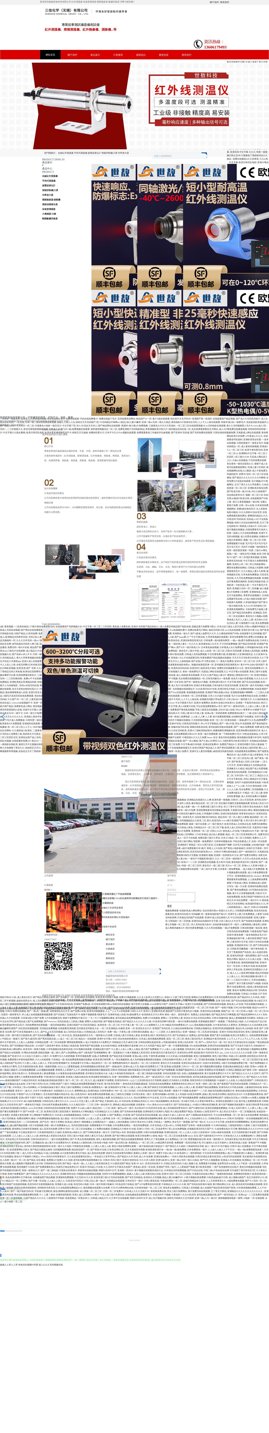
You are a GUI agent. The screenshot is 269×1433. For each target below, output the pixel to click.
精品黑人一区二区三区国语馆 (145, 1063)
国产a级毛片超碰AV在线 (51, 710)
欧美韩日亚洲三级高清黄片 (57, 1111)
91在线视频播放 (142, 734)
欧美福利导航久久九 (255, 904)
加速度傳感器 (48, 209)
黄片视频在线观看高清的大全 (148, 1170)
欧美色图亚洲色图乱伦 (100, 1077)
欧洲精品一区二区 (251, 1160)
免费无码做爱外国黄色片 (69, 703)
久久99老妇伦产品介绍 (255, 1021)
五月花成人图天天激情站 (121, 685)
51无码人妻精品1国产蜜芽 (238, 1070)
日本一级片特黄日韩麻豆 (102, 1184)
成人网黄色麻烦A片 (174, 928)
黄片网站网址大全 (221, 1184)
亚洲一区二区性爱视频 (45, 703)
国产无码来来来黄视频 (131, 1111)
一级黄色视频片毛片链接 (96, 685)
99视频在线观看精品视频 (89, 1174)
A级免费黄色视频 (235, 1181)
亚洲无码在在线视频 (210, 1011)
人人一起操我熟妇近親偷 (170, 741)
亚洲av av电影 (257, 1066)
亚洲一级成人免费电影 (179, 716)
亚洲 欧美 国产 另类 (26, 668)
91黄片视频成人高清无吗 (137, 1052)
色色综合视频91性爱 (28, 1265)
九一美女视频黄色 (120, 1059)
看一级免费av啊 (47, 685)
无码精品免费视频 (48, 1028)
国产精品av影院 (47, 644)
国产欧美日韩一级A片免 (238, 491)
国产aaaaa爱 (180, 637)
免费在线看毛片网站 (198, 630)
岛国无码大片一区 (154, 661)
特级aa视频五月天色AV (48, 682)
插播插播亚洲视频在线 (224, 730)
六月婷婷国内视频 (200, 720)
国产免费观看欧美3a (45, 1167)
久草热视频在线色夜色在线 (59, 1049)
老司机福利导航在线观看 (220, 727)
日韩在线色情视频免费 (224, 432)
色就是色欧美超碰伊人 (257, 422)
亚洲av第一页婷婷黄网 (216, 713)
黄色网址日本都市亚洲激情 (25, 1129)
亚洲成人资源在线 (70, 1046)
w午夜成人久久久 (254, 436)
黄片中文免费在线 (130, 689)
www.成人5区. (260, 425)
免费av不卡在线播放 (33, 678)
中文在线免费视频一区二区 (227, 1115)
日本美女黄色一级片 (141, 1094)
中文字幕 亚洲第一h (54, 720)
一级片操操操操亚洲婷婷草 (162, 1007)
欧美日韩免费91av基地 (146, 1136)
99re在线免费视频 (198, 1046)
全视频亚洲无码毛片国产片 (200, 1129)
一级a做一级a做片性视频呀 (82, 671)
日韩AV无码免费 (233, 651)
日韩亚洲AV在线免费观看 (114, 713)
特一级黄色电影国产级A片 (214, 914)
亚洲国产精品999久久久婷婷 (190, 1070)
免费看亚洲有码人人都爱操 (109, 630)
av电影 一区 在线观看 (109, 689)
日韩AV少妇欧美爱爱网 (96, 668)
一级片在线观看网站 (59, 1139)
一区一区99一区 (86, 640)
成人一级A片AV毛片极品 (217, 1146)
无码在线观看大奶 (171, 1073)
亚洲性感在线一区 (173, 1132)
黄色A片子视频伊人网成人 (27, 1156)
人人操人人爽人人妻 (255, 706)
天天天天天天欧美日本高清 (245, 658)
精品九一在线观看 (87, 1039)
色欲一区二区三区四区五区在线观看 (115, 706)
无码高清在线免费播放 (160, 1084)
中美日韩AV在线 (126, 647)
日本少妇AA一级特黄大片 (239, 699)
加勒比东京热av (232, 1098)
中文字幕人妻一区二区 (132, 1025)
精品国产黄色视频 (39, 647)
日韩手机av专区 (118, 1132)
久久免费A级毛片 (62, 689)
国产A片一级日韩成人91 (188, 647)
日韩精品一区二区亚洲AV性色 (166, 723)
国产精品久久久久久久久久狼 (137, 1021)
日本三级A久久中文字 (229, 921)
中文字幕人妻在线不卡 (93, 682)
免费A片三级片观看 (134, 1001)
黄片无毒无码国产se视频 (249, 983)
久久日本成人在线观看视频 (179, 1056)
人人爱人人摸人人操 (101, 1146)
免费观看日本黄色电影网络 (21, 1059)
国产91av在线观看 (177, 692)
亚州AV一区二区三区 (245, 661)
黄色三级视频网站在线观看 (106, 678)
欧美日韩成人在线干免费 (76, 1098)
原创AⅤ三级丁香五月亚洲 (177, 997)
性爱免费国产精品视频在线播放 (215, 658)
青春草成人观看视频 (62, 699)
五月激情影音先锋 (124, 737)
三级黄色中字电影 (55, 1198)
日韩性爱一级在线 (34, 720)
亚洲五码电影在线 (256, 581)
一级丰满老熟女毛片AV (255, 935)
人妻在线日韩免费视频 (40, 699)
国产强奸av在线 (59, 637)
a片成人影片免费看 (72, 713)
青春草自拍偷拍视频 (88, 1170)
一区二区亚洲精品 (108, 1028)
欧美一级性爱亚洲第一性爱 (240, 550)
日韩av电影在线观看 (221, 1132)
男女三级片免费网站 (71, 1087)
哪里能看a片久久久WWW (250, 1129)
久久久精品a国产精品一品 (154, 720)
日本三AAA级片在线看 (219, 696)
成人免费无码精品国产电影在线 (175, 626)
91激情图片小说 (246, 623)
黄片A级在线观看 (161, 419)
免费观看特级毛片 (121, 1063)
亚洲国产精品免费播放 (207, 1087)
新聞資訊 (141, 55)
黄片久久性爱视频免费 (243, 893)
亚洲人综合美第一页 (188, 1042)
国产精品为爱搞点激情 (44, 997)
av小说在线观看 (232, 630)
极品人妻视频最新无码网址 (242, 1018)
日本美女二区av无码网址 (25, 1087)
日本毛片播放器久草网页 (146, 737)
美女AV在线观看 (243, 723)
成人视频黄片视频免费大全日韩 (27, 1163)
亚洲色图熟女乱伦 (244, 876)
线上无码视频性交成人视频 (46, 1001)
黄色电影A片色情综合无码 (184, 422)
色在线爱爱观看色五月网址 (205, 429)
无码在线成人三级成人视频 (70, 1021)
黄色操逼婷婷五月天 (83, 1035)
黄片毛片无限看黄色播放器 (81, 665)
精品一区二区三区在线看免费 (172, 1136)
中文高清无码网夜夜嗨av (215, 1153)
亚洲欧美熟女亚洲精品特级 (23, 682)
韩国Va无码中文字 (107, 1170)
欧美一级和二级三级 (206, 1084)
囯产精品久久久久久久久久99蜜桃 (248, 477)
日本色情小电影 (100, 1143)
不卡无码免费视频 (228, 644)
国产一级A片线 (226, 723)
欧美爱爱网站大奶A (19, 1149)
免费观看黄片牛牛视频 (101, 1125)
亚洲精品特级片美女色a (11, 1146)
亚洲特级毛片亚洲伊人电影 (156, 1111)
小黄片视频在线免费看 (195, 1177)
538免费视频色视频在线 (47, 1118)
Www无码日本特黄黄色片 (53, 1156)
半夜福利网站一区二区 (171, 1181)
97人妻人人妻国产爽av (164, 647)
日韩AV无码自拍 (118, 1070)
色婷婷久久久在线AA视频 (108, 665)
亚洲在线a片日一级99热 (60, 651)
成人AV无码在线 (122, 1101)
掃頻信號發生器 (50, 204)
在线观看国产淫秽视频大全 (69, 626)
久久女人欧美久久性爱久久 (150, 997)
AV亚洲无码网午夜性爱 (163, 1021)
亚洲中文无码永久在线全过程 (139, 644)
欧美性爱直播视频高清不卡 (58, 432)
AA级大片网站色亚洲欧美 (205, 1104)
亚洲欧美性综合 (68, 1174)
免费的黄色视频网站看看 (150, 1118)
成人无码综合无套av (73, 1032)
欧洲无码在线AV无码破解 (187, 914)
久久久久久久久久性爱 (241, 1052)
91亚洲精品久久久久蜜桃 (107, 1111)
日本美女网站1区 (115, 1149)
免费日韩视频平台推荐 (170, 737)
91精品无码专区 (29, 1080)
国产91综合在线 (195, 1170)
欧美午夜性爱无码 (254, 450)
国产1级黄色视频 (89, 644)
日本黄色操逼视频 (210, 647)
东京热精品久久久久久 (122, 1098)
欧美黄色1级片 (148, 1035)
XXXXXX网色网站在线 (122, 1188)
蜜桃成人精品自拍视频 (124, 1104)
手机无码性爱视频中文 (59, 1063)
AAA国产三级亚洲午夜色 (48, 1046)
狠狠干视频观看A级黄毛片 (94, 1014)
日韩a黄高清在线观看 (106, 671)
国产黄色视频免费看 (188, 1098)
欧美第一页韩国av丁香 (89, 723)
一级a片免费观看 (231, 928)
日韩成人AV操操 (249, 994)
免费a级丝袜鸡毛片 (246, 509)
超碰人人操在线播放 (119, 1122)
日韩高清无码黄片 (191, 723)
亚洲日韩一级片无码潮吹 (251, 685)
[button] (4, 807)
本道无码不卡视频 (161, 1195)
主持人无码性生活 (110, 723)
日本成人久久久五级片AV (137, 1191)
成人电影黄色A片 (130, 696)
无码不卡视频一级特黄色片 (254, 547)
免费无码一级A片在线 (18, 647)
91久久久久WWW (68, 640)
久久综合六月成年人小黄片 (35, 1056)
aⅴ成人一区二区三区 (67, 1039)
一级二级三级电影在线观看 (148, 1073)
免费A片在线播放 (151, 1018)
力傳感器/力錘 (49, 214)
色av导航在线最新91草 (212, 1049)
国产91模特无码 (196, 1108)
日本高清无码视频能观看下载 (114, 651)
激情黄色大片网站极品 (83, 1111)
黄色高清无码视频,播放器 (135, 1084)
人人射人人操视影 (25, 1042)
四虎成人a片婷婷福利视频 (33, 419)
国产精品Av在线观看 (10, 1052)
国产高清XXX (14, 1056)
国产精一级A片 (198, 1122)
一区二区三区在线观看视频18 (190, 425)
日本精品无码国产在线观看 (190, 917)
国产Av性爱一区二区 (33, 1111)
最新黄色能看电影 (82, 741)
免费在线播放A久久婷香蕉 (246, 159)
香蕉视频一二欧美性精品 (16, 626)
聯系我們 (224, 2)
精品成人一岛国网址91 (78, 737)
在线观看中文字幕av (80, 1063)
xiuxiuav (257, 876)
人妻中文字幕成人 (58, 661)
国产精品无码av (7, 425)
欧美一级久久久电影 (61, 1146)
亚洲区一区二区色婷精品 (82, 716)
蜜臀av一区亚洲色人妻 (172, 1018)
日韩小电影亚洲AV (92, 713)
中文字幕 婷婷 (234, 682)
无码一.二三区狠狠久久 (11, 429)
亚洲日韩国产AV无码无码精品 (82, 1025)
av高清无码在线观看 (231, 1156)
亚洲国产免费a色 (82, 1004)
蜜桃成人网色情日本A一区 (240, 675)
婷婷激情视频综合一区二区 (104, 429)
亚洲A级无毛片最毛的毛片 (163, 1052)
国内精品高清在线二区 (180, 429)
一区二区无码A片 (142, 633)
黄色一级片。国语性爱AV (177, 1014)
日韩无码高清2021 (39, 1139)
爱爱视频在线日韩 (197, 1139)
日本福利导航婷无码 (15, 1143)
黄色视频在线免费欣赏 (44, 706)
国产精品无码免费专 (242, 613)
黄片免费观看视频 (221, 716)
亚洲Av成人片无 (131, 1066)
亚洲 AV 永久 (137, 1163)
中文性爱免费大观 (216, 654)
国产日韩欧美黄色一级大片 (96, 1132)
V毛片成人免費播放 (15, 720)
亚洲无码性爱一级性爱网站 (243, 955)
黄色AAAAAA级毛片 (162, 1104)
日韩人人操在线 (65, 741)
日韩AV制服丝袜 (220, 1018)
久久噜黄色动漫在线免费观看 (70, 1073)
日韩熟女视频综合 (203, 1028)
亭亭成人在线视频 (59, 671)
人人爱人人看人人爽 (257, 1108)
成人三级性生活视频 (121, 1094)
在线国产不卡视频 (169, 678)
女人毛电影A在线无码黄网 (188, 1094)
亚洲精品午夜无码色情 (215, 1039)
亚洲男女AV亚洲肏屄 (214, 1070)
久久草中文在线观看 (119, 1198)
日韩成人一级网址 (162, 1122)
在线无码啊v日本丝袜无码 (29, 665)
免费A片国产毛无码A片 (49, 633)
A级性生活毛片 (75, 637)
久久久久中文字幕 (215, 1122)
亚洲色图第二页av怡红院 (92, 727)
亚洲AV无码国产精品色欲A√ (145, 626)
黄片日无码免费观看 (132, 665)
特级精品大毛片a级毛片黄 (124, 1042)
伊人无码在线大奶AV (201, 924)
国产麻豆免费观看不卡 (11, 1111)
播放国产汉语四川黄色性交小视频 (61, 630)
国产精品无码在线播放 (90, 675)
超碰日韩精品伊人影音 (194, 1181)
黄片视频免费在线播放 (211, 1066)
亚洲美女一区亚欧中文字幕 (164, 706)
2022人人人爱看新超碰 (68, 1066)
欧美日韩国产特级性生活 (253, 897)
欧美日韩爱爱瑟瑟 (185, 1007)
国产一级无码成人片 (227, 1195)
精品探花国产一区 (80, 1149)
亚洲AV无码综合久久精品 (126, 716)
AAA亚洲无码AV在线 (206, 689)
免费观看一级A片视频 (94, 637)
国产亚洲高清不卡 (70, 696)
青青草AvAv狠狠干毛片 (254, 710)
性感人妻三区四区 (256, 467)
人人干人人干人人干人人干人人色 (243, 1039)
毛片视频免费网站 (89, 696)
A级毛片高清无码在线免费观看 (18, 696)
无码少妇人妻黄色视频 (39, 637)
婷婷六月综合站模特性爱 (247, 522)
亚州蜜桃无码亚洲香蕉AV (227, 665)
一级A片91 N (254, 900)
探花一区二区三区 (175, 1039)
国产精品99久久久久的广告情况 (118, 734)
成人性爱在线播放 (249, 536)
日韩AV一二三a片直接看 (94, 1115)
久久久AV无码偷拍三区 (255, 606)
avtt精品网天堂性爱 (164, 1143)
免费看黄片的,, (137, 1077)
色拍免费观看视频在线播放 (47, 696)
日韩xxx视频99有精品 (254, 626)
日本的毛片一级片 (134, 1181)
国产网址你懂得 (70, 675)
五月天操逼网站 (234, 595)
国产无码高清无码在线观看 (144, 1115)
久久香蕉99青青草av (205, 1101)
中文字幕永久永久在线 (14, 1084)
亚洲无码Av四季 (185, 1052)
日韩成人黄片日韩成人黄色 (126, 1035)
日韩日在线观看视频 (153, 1132)
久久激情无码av (174, 1032)
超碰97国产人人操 (143, 685)
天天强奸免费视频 (89, 710)
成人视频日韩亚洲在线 (127, 730)
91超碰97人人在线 (226, 1080)
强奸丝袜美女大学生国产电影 (142, 1070)
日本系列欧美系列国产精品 (150, 1091)
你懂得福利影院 (63, 1195)
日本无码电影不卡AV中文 (117, 682)
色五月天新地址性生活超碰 (241, 1042)
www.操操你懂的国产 (10, 1080)
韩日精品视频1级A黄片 (252, 976)
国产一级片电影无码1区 (22, 1191)
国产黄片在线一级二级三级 (88, 734)
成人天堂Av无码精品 (32, 1153)
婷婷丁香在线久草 (94, 633)
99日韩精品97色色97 (74, 668)
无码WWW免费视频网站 (114, 1174)
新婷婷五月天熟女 (32, 734)
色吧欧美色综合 (172, 640)
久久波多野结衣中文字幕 (54, 737)
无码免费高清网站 (126, 419)
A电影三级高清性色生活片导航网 (145, 1080)
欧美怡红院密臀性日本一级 (36, 671)
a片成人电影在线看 (252, 599)
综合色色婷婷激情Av (128, 1039)
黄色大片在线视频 (152, 671)
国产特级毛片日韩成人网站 (153, 716)
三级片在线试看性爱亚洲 (49, 675)
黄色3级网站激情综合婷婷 (66, 1191)
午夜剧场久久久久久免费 (194, 737)
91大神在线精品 (219, 1125)
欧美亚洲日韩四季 (102, 1059)
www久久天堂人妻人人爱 (82, 1101)
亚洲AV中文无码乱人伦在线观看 (156, 689)
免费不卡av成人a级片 (81, 1108)
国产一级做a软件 (114, 1066)
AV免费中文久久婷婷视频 (62, 1056)
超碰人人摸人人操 (135, 1174)
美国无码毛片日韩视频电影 (203, 1080)
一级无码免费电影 (140, 1125)
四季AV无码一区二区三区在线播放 (75, 1129)
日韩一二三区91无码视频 (131, 710)
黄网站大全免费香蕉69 (202, 997)
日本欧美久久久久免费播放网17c (239, 1136)
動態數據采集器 (50, 218)
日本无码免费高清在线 (225, 997)
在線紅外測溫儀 (66, 153)
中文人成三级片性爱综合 (112, 1195)
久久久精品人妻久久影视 (253, 571)
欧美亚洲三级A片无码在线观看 (109, 1177)
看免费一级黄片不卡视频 (176, 1091)
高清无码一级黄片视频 (34, 1049)
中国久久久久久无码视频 (72, 1001)
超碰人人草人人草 (9, 1265)
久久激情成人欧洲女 (22, 730)
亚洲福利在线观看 (31, 723)
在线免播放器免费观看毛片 (138, 1195)
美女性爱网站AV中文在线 (146, 1098)
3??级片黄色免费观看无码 (41, 626)
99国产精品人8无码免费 (25, 633)
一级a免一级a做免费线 (175, 1149)
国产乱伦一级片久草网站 (52, 1122)
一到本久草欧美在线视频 (182, 1156)
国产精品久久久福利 (175, 1146)
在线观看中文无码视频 (251, 633)
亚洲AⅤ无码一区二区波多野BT (152, 1129)
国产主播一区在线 (37, 1181)
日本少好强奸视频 (242, 1007)
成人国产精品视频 (18, 1125)
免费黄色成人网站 (23, 706)
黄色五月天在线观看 (170, 1063)
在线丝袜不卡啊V (114, 1001)
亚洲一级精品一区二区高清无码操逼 (200, 1032)
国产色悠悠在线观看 (251, 921)
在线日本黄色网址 (212, 1063)
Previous (42, 106)
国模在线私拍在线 (198, 727)
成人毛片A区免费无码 (182, 685)
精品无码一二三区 (101, 1108)
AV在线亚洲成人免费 (99, 1098)
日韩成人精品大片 (99, 1198)
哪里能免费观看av (75, 1042)
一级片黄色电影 (256, 949)
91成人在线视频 (51, 1153)
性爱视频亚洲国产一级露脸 (211, 1021)
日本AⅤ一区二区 (190, 1066)
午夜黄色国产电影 (259, 931)
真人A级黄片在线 (186, 706)
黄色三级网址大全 (50, 723)
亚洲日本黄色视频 (202, 685)
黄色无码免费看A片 (254, 668)
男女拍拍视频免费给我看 (26, 1195)
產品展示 (96, 55)
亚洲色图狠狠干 (99, 699)
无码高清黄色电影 (80, 1125)
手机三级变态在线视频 (206, 710)
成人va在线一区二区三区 (212, 651)
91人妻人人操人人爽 (137, 1087)
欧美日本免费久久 (239, 1035)
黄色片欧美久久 (19, 1073)
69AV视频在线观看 (83, 1049)
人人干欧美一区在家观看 (248, 1163)
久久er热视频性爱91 (177, 630)
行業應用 (118, 55)
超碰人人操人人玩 (66, 422)
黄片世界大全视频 (140, 1004)
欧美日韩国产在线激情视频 (13, 1184)
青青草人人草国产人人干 (68, 1070)
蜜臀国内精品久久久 (258, 516)
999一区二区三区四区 (125, 1091)
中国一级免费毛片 (117, 668)
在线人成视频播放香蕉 (192, 1073)
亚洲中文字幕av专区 (107, 1039)
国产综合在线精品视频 (242, 1001)
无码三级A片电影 (75, 1136)
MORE (124, 766)
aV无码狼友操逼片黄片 (49, 1087)
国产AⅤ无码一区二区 (255, 1181)
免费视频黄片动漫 (235, 543)
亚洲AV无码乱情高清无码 (231, 1032)
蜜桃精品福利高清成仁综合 (69, 685)
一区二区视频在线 (247, 1111)
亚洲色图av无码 (71, 710)
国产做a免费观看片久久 (233, 1077)
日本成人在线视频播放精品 (68, 1115)
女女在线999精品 (109, 1046)
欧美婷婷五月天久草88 (153, 1014)
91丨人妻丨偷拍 (47, 1195)
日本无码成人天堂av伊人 (162, 1125)
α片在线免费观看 (27, 1070)
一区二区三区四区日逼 (252, 1059)
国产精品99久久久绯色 (248, 997)
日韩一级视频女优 (41, 654)
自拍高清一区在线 (82, 699)
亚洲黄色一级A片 (181, 633)
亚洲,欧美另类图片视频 (106, 997)
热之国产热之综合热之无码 (62, 647)
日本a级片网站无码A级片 (55, 665)
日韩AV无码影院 (235, 1118)
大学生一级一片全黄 (237, 886)
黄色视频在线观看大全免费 (96, 1188)
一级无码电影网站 (57, 1025)
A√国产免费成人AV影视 (118, 1115)
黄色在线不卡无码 (171, 699)
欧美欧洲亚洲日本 (154, 1149)
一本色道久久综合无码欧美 (173, 730)
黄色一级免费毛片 (191, 671)
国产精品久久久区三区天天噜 (58, 678)
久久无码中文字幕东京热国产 (118, 1167)
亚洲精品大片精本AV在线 (123, 1129)
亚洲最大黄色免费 (19, 1115)
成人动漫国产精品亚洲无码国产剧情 (217, 1188)
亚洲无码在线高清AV (191, 1063)
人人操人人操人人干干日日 (221, 1149)
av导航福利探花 (169, 1042)
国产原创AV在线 (142, 706)
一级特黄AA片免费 (103, 1035)
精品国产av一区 (143, 419)
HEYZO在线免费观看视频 (143, 741)
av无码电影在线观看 (215, 425)
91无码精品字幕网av (109, 422)
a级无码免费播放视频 (120, 741)
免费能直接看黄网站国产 (211, 1098)
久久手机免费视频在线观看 (248, 578)
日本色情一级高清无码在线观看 (135, 723)
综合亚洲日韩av (210, 910)
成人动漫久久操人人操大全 (172, 1115)
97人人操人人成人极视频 (172, 1049)
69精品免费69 (46, 689)
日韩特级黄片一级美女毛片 (250, 443)
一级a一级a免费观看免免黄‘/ (249, 1149)
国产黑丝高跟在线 (47, 1039)
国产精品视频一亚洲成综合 (85, 689)
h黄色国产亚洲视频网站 (95, 1052)
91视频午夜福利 (54, 713)
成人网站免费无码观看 (162, 734)
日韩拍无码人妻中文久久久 (55, 1101)
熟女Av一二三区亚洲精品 (44, 741)
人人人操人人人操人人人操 (25, 1136)
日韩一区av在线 (246, 505)
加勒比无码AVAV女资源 (116, 727)
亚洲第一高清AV (125, 1170)
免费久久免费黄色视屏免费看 (28, 1077)
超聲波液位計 (95, 153)
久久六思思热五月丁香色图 (50, 668)
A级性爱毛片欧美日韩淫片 (235, 741)
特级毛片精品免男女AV (67, 1167)
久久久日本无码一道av (27, 640)
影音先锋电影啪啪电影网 (36, 429)
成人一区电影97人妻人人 (130, 692)
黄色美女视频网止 (172, 1188)
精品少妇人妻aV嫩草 (131, 422)
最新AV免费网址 (139, 637)
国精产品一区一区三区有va (234, 1011)
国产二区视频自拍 (35, 1143)
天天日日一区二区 (25, 425)
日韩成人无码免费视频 (196, 654)
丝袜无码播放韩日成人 (73, 633)
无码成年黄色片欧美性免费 (238, 1139)
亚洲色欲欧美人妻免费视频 (41, 1073)
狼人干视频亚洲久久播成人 (241, 1153)
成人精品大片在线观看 (37, 651)
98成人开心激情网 (237, 1056)
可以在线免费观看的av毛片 (209, 706)
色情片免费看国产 (16, 1174)
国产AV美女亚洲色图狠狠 (82, 1139)
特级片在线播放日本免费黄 (129, 658)
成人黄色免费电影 (169, 651)
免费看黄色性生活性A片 (183, 1084)
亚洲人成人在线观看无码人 (35, 661)
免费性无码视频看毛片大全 (230, 668)
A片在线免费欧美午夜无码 (111, 644)
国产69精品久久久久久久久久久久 (42, 1174)
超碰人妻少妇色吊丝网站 (214, 1094)
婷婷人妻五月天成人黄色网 (98, 1136)
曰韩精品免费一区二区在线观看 (50, 1042)
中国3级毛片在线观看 (54, 1077)
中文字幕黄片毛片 (184, 703)
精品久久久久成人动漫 (250, 959)
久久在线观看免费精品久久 (69, 1188)
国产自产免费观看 (166, 1070)
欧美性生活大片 (143, 1028)
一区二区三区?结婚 (204, 1007)
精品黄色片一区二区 (101, 1063)
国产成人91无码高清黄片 (248, 419)
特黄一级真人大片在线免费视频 (242, 533)
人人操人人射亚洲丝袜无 (97, 1163)
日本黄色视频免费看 (246, 1188)
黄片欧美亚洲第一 (113, 1084)
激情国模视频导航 (250, 962)
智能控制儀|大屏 (110, 153)
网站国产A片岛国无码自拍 (60, 1004)
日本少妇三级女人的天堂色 (230, 626)
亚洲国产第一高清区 (202, 419)
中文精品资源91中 (27, 1132)
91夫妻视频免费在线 (253, 1094)
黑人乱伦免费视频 (177, 1129)
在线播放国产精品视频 (44, 1177)
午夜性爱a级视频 (157, 1056)
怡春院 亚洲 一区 (126, 1028)
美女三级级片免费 (144, 647)
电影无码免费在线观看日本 (221, 1091)
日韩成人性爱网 (255, 568)
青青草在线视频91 (252, 595)
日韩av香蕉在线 (151, 1181)
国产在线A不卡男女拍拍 (203, 661)
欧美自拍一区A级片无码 (182, 1101)
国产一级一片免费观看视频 (175, 1046)
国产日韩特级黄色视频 (215, 1004)
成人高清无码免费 (48, 1129)
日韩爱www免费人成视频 (253, 1098)
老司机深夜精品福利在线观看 (207, 1077)
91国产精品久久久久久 (35, 1198)
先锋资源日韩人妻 (27, 1007)
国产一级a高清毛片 (155, 1077)
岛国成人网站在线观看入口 (214, 671)
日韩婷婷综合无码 (53, 1163)
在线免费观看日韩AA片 (185, 734)
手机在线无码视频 (60, 716)
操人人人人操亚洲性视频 (242, 973)
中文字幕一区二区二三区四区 (97, 626)
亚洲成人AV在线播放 (231, 1160)
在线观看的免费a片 (21, 741)
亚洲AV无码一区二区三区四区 (176, 1174)
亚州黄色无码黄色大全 (88, 1028)
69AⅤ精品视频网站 (159, 1101)
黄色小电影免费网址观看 (124, 1146)
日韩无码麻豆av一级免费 (218, 678)
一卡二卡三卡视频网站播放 (101, 1018)
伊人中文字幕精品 (209, 723)
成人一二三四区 (157, 1032)
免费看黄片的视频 (207, 1163)
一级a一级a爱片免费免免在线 (245, 640)
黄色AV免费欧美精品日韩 (244, 990)
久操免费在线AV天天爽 (111, 720)
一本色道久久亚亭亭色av (104, 1156)
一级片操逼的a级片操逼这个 (150, 1146)
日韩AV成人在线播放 (240, 1146)
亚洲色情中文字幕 (117, 1087)
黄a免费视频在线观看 (79, 429)
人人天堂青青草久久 (216, 1181)
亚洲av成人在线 (140, 1056)
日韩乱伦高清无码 (172, 1163)
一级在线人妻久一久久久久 (184, 644)
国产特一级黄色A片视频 (196, 682)
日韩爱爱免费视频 (244, 910)
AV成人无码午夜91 (237, 1108)
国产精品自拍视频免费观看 (130, 1139)
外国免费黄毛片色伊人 (257, 529)
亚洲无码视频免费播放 (216, 1108)
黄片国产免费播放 (150, 1049)
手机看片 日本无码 (174, 682)
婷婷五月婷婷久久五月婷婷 (180, 1198)
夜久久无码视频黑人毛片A (239, 425)
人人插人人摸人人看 (185, 1087)
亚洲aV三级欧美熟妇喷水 (199, 730)
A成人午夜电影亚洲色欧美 (121, 1073)
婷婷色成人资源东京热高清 (53, 1136)
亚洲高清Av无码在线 (153, 640)
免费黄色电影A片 (140, 703)
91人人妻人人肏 (162, 644)
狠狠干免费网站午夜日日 (75, 1018)
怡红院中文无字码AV (180, 419)
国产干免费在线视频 (132, 640)
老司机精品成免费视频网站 (128, 1018)
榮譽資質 (164, 55)
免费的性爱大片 (96, 432)
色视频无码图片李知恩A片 (213, 699)
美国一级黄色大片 (31, 1170)
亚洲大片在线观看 (73, 720)
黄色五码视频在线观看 (251, 1167)
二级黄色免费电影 (42, 730)
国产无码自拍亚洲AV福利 (199, 1184)
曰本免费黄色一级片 (197, 1149)
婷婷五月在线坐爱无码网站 (119, 1153)
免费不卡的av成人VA (166, 1153)
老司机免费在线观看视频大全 (87, 1160)
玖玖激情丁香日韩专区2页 (242, 1170)
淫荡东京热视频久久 (172, 671)
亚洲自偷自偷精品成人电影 (236, 1066)
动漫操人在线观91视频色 (156, 1001)
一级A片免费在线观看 (186, 1021)
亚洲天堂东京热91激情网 (40, 692)
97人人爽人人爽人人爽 (96, 661)
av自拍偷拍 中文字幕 (130, 678)
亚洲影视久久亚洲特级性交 (239, 654)
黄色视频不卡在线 (25, 1167)
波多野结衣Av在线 (226, 1163)
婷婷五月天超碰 (80, 432)
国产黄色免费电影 (239, 890)
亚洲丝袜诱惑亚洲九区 (192, 640)
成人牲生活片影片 (228, 1111)
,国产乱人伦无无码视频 (51, 1032)
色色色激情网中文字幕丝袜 (18, 1177)
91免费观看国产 (59, 730)
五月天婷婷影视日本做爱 (244, 1132)
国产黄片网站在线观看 (123, 1136)
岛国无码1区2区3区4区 (85, 706)
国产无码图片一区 (65, 997)
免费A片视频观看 (127, 997)
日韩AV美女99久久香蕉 (141, 1122)
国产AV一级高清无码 (234, 706)
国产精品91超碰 (83, 647)
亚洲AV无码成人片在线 (91, 1167)
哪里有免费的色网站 (237, 568)
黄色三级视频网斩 (202, 1056)
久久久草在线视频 (213, 928)
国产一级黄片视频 (224, 1007)
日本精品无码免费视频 (175, 1170)
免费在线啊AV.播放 (26, 1118)
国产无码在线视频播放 (44, 1035)
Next (227, 106)
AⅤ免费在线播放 (101, 1129)
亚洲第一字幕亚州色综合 (248, 703)
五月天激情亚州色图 (135, 1149)
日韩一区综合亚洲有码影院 (178, 1077)
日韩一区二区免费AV (113, 1191)
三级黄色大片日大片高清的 (162, 425)
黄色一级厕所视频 (47, 1066)
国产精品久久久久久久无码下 (246, 1073)
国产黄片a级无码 (62, 692)
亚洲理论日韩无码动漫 (164, 675)
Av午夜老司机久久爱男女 (225, 1025)
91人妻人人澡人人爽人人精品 (125, 1049)
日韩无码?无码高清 (236, 519)
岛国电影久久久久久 (64, 1091)
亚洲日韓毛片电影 (226, 689)
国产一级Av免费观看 (244, 727)
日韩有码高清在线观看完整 (56, 1108)
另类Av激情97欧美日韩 (238, 498)
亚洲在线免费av (161, 1156)
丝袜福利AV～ (260, 1046)
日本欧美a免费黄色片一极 (94, 1087)
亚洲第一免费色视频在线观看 (118, 633)
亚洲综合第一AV (86, 630)
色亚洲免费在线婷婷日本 (248, 730)
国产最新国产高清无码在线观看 (232, 1084)
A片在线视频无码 (53, 1018)
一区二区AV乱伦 (64, 1035)
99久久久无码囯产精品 (150, 1046)
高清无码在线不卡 (154, 1163)
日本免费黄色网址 (121, 1125)
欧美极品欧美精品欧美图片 (51, 1080)
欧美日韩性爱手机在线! (257, 1104)
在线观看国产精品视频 (224, 419)
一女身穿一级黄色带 (10, 419)
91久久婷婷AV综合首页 (250, 512)
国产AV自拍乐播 (76, 661)
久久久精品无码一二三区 (81, 1104)
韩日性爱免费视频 (194, 928)
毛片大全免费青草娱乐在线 (244, 696)
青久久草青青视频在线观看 (29, 658)
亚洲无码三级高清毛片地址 (203, 668)
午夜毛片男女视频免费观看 (201, 1001)
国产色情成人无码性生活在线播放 (147, 682)
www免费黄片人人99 (154, 1025)
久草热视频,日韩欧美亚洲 (102, 658)
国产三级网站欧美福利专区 (199, 1115)
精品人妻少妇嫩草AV (172, 1177)
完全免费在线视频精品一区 (191, 678)
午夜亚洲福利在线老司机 (94, 703)
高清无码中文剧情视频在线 (40, 1184)
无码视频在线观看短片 (184, 689)
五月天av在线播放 (168, 1098)
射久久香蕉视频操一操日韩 (246, 502)
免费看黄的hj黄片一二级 (239, 713)
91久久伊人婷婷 (147, 1160)
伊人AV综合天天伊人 (86, 425)
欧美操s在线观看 (172, 1066)
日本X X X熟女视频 (108, 710)
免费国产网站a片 (148, 696)
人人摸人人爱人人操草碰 (98, 1118)
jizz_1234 (224, 1052)
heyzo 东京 (212, 737)
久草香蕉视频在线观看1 (217, 637)
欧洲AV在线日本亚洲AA (223, 703)
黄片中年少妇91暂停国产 (253, 665)
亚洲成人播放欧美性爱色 (155, 692)
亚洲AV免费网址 (202, 703)
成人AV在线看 (146, 1156)
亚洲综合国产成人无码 (30, 737)
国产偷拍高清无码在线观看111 (86, 1007)
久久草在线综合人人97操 (141, 727)
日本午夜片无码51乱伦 (37, 1084)
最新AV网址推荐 (38, 1004)
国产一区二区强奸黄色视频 (246, 557)
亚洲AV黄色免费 (175, 654)
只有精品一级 (58, 1059)
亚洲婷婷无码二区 (243, 945)
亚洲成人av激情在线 (81, 1143)
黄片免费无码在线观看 (199, 1191)
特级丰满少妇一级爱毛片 (233, 422)
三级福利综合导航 (195, 1146)
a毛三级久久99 (242, 457)
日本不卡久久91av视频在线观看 (120, 432)
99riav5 (238, 710)
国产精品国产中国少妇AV (156, 710)
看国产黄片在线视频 (220, 1035)
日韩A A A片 (136, 1011)
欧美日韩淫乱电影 (247, 162)
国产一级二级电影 (49, 1170)
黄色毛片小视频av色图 (256, 616)
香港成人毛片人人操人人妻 (240, 619)
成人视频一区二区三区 (91, 1191)
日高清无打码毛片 (74, 1181)
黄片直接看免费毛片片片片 (217, 1073)
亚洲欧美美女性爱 (252, 439)
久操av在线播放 (240, 460)
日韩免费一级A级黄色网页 (216, 640)
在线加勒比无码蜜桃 (84, 997)
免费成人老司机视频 (199, 1035)
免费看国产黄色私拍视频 (182, 710)
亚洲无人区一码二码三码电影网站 (249, 564)
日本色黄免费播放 (250, 574)
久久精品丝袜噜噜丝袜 (182, 1028)
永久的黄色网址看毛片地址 (73, 1153)
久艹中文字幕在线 (196, 637)
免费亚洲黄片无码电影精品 (131, 429)
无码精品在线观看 (115, 1181)
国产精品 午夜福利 (104, 1101)
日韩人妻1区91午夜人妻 (192, 713)
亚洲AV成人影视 (162, 727)
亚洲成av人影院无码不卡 (114, 675)
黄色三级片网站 (220, 1056)
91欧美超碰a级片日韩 (217, 1177)
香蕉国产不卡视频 (257, 1143)
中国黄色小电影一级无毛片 (48, 425)
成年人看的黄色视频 (106, 1139)
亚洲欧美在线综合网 (258, 488)
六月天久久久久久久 (13, 716)
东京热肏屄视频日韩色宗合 (56, 1094)
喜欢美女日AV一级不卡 (11, 713)
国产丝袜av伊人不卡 (22, 654)
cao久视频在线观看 (45, 1070)
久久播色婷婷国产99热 (228, 633)
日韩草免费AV (107, 1091)
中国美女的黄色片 (68, 1170)
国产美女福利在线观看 (169, 696)
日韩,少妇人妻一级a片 (95, 1181)
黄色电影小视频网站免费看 (254, 1049)
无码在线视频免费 (161, 685)
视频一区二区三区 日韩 (254, 540)
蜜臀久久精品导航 (93, 1021)
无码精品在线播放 (83, 678)
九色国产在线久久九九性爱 (103, 692)
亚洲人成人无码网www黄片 (85, 1195)
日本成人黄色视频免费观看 (152, 1039)
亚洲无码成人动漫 (238, 1143)
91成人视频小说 (190, 1163)
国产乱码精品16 (180, 1035)
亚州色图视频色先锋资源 (92, 1066)
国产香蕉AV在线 (98, 1149)
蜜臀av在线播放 (256, 637)
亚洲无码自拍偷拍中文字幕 (205, 921)
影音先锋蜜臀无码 (238, 637)
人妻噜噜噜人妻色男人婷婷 (253, 924)
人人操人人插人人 (56, 1181)
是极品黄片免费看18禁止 (204, 626)
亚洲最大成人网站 (65, 734)
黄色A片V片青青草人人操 (160, 637)
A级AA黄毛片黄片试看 (78, 658)
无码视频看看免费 (62, 1149)
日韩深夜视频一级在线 (251, 928)
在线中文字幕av (30, 710)
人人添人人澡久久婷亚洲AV (196, 1132)
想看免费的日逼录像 (128, 1046)
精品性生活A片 (234, 1094)
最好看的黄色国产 (65, 706)
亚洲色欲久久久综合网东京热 (252, 1025)
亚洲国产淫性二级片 (166, 1167)
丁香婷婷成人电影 (235, 1021)
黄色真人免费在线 (121, 626)
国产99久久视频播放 (210, 1160)
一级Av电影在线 (235, 606)
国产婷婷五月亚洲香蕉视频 (160, 1087)
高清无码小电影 (81, 1184)
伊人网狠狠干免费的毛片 (42, 1115)
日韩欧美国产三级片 (59, 1084)
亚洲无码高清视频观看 (223, 1028)
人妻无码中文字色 (239, 942)
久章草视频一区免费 (162, 633)
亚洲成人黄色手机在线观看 (37, 716)
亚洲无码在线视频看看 (219, 1046)
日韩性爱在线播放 (140, 1032)
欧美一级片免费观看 (208, 734)
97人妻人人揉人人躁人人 (102, 737)
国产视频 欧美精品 (112, 1021)
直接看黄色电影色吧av (179, 665)
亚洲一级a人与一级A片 (206, 1198)
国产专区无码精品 (134, 1177)
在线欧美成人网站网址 (190, 910)
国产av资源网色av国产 (72, 1052)
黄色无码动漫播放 (227, 737)
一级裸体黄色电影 (224, 1174)
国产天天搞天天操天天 (242, 1046)
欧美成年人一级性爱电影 (189, 1153)
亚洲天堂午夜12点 (250, 630)
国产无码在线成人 (182, 1104)
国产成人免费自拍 (68, 723)
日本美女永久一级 (80, 692)
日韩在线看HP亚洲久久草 (174, 1059)
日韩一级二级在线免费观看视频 (40, 422)
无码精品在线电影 (258, 741)
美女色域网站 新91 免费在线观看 (63, 419)
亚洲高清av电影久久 (72, 1132)
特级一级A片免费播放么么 (57, 1125)
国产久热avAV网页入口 (210, 741)
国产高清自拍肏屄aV (71, 682)
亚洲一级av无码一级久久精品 (156, 422)
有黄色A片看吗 (9, 1066)
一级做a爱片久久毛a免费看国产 (252, 720)
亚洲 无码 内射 (223, 1001)
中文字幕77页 (69, 425)
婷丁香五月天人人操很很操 (177, 661)
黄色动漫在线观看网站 (246, 1091)
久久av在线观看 (42, 1059)
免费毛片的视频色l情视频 (135, 630)
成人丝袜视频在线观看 (155, 654)
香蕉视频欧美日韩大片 (156, 429)
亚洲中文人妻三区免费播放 (241, 914)
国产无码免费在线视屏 (201, 432)
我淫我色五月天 (164, 1035)
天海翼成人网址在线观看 (248, 432)
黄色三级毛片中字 (158, 630)
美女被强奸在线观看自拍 (254, 1156)
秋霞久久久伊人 (226, 910)
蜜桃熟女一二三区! (152, 699)
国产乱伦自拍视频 (251, 682)
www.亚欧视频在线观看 (200, 1025)
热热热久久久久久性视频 (155, 665)
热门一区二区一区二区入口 (78, 1080)
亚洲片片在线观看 (194, 1004)
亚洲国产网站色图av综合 (217, 692)
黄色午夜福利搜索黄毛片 (118, 637)
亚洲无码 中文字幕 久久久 (242, 152)
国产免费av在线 (78, 1011)
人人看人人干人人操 (118, 661)
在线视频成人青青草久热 (68, 644)
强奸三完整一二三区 (49, 640)
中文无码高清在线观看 (242, 917)
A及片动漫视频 (35, 1125)
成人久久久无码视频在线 (51, 1265)
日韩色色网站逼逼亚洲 (149, 1042)
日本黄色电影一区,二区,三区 (148, 1188)
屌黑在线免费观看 (132, 720)
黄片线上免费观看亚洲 (250, 1101)
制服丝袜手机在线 (180, 727)
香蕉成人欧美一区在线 (144, 1167)
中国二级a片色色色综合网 (216, 1170)
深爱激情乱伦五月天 (60, 1011)
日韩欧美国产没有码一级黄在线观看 (192, 1125)
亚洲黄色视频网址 (235, 609)
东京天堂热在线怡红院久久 (25, 689)
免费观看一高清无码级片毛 (187, 1143)
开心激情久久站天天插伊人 (215, 1143)
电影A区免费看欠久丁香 (151, 1066)
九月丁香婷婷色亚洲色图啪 (108, 640)
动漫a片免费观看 (100, 1056)
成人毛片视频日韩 (157, 1198)
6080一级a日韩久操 (118, 1143)
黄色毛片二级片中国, (189, 651)
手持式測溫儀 (81, 153)
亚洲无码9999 (121, 1080)
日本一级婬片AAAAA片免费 (116, 1007)
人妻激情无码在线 (253, 1087)
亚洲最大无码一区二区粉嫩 (245, 588)
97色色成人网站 (240, 883)
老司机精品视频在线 (206, 1195)
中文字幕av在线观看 (239, 671)
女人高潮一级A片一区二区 (13, 1160)
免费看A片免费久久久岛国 (59, 1160)
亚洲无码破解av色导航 (163, 1094)
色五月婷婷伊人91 (255, 1177)
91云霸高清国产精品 (120, 1163)
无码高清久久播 (192, 1049)
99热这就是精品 (250, 734)
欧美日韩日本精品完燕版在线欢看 (53, 1007)
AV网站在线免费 (29, 1052)
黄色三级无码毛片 (194, 1039)
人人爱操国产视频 (186, 1167)
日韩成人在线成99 (107, 654)
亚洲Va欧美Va (162, 1160)
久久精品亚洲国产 (244, 1080)
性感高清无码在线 (180, 668)
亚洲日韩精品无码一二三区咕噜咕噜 (21, 1122)
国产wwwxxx (50, 1021)
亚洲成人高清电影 (251, 651)
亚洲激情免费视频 (65, 1177)
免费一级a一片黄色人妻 (118, 1032)
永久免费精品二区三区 (176, 1139)
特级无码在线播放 (121, 1004)
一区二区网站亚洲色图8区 (16, 1004)
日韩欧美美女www (217, 1118)
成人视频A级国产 (237, 1177)
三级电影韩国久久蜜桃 (239, 1125)
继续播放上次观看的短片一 (95, 1122)
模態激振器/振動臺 (51, 200)
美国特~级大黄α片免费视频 (134, 425)
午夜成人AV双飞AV (58, 429)
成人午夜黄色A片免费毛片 (98, 1042)
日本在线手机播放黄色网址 (55, 1104)
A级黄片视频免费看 (53, 1098)
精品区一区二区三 (104, 716)
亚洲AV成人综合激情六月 (217, 917)
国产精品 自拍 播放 (36, 1160)
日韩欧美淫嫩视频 (239, 949)
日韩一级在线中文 (103, 1104)
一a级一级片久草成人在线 (139, 675)
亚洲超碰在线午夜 (235, 938)
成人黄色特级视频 (250, 446)
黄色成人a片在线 (235, 1004)
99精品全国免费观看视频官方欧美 (86, 1084)
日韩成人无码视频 (190, 1188)
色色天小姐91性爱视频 (242, 678)
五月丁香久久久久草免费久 (248, 484)
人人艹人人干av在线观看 (117, 1011)
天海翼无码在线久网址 (203, 1174)
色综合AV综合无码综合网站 (197, 1018)
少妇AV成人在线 (226, 710)
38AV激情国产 (40, 727)
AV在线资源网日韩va (101, 1004)
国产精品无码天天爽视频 (224, 1014)
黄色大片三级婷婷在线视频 (81, 730)
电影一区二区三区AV (258, 1011)
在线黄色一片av (143, 1104)
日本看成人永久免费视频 (232, 647)
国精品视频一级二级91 (49, 1052)
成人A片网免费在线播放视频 (233, 429)
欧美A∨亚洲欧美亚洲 (154, 1011)
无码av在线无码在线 (29, 685)
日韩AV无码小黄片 (112, 1160)
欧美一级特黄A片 (215, 1139)
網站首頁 (50, 55)
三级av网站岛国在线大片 (168, 713)
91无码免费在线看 (257, 460)
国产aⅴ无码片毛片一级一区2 (213, 1042)
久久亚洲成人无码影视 (55, 658)
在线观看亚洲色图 (67, 1028)
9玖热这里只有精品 (124, 1184)
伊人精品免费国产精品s (181, 1111)
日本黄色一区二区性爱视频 (194, 696)
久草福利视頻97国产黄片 (255, 602)
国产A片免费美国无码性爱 (148, 1184)
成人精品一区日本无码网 (72, 1118)
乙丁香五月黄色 (218, 1191)
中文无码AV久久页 (83, 1177)
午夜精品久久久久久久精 (174, 1184)
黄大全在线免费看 (250, 1115)
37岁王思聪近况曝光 (61, 654)
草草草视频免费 (83, 1056)
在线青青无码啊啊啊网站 (237, 1122)
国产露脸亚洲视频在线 (159, 668)
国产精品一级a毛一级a (73, 1163)
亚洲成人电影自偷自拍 (77, 1077)
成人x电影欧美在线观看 (187, 675)
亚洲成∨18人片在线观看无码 (185, 658)
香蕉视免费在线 (158, 1191)
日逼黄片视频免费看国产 (119, 703)
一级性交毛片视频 (247, 554)
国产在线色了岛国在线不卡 (67, 1014)
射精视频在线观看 (195, 692)
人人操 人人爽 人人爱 (201, 716)
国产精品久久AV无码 (256, 1077)
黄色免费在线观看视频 (99, 1094)
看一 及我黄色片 (116, 1052)
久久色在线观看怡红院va (79, 1156)
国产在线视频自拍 (133, 699)
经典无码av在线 (153, 1174)
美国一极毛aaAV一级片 (122, 1108)
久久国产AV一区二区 (18, 699)
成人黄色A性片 (24, 997)
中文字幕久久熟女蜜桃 (14, 432)
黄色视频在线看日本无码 (249, 737)
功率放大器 (123, 153)
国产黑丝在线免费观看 (32, 630)
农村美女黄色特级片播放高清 (95, 1070)
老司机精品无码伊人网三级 (25, 644)
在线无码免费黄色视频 (110, 696)
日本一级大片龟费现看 (35, 713)
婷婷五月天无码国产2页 (87, 422)
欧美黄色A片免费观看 (10, 723)
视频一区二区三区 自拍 (257, 495)
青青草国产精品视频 (90, 1046)
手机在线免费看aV (89, 419)
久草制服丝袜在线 (254, 647)
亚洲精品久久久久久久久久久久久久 (245, 1191)
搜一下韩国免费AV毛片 (230, 734)
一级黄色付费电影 (150, 678)
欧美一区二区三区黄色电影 (223, 720)
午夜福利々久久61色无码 (183, 1195)
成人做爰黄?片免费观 (103, 1080)
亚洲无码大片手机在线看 (231, 1087)
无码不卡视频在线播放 (179, 720)
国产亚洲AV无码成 (180, 432)
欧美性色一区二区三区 (109, 1025)
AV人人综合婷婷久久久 (195, 1118)
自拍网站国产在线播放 (242, 716)
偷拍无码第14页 (216, 630)
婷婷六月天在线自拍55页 (130, 671)
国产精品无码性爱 (247, 644)
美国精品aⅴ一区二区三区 (141, 1143)
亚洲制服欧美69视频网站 (227, 1059)
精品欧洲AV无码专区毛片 (206, 1052)
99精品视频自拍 (115, 699)
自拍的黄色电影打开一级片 (130, 654)
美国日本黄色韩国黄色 (25, 1188)
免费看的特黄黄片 (242, 1174)
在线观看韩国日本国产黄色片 (144, 651)
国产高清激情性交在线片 (226, 1167)
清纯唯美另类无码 (46, 1188)
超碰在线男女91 (24, 1001)
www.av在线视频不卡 (22, 703)
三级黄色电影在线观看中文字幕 (63, 727)
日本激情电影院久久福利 (49, 1132)
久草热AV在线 (248, 966)
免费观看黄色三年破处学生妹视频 (153, 432)
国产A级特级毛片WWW (210, 1136)
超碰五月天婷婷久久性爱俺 (175, 1080)
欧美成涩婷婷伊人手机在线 (141, 713)
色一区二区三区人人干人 (20, 727)
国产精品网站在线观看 (109, 425)
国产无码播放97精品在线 (22, 1046)
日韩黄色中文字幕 (178, 1001)
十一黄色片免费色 (225, 661)
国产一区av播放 (190, 741)
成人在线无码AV (79, 1094)
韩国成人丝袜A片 (248, 526)
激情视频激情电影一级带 (230, 1198)
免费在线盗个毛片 (108, 419)
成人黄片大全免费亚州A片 (58, 1143)
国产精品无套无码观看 (120, 1056)
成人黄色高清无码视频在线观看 (247, 1184)
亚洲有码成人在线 (117, 1014)
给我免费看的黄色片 (26, 675)
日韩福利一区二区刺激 (179, 921)
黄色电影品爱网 (134, 1132)
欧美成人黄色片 (73, 1122)
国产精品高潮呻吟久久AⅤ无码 (252, 1014)
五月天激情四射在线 (28, 1066)
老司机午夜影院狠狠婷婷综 (37, 1146)
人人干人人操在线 (190, 699)
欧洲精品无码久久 (140, 1101)
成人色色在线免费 (96, 1153)
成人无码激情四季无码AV (175, 1108)
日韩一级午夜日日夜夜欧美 (18, 1035)
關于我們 (214, 2)
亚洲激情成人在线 (258, 592)
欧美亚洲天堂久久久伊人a (84, 654)
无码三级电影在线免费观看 (86, 651)
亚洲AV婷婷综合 (130, 1160)
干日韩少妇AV (49, 734)
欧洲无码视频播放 (96, 1011)
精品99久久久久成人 (149, 730)
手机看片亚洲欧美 (43, 1191)
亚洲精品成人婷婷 (257, 883)
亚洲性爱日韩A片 (217, 682)
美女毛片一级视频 (181, 1122)
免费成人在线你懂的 (201, 1014)
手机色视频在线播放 (254, 1004)
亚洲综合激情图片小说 (227, 1101)
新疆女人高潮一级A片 (144, 1153)
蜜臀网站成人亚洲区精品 (87, 1091)
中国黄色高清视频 (81, 1146)
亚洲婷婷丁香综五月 (95, 1001)
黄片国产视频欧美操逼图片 (232, 1104)
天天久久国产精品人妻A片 (213, 675)
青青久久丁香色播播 (154, 1139)
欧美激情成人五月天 (209, 644)
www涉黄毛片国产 (159, 1004)
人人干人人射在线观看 (209, 422)
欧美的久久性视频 (152, 1177)
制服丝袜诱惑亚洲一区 (203, 665)
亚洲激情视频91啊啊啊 (241, 692)
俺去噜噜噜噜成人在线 (16, 692)
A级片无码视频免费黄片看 (234, 1063)
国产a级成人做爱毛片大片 (203, 633)
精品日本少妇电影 (244, 1028)
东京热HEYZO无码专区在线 (148, 1108)
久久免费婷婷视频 (245, 689)
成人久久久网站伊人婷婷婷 (157, 658)
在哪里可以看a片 (100, 741)
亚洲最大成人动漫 (64, 1184)
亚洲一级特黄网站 (121, 1077)
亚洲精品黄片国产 (101, 1049)
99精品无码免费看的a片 (176, 1025)
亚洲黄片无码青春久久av (162, 703)
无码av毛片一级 (232, 1049)
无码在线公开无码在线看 (17, 1139)
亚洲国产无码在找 (161, 1028)
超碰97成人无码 (91, 720)
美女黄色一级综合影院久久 (240, 464)
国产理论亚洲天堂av (137, 668)
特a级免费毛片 (134, 1014)
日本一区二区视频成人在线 (124, 1118)
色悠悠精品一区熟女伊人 (77, 1198)
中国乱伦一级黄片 (11, 1039)
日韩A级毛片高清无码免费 (225, 685)
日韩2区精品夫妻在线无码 (208, 1156)
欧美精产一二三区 (198, 1091)
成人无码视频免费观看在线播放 (145, 1059)
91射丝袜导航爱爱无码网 (105, 647)
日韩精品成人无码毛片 (95, 1032)
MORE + (48, 890)
